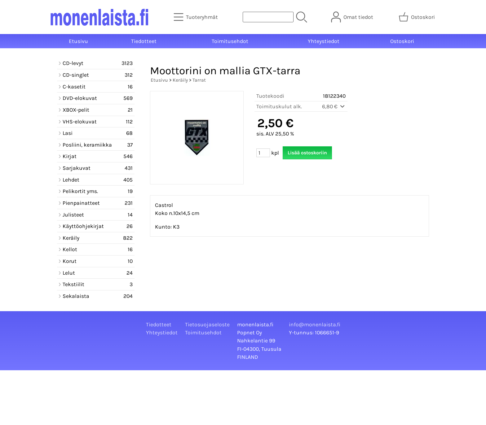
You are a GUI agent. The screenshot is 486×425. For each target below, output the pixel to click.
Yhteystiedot (323, 41)
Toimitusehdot (230, 41)
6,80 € (334, 106)
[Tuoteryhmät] (196, 17)
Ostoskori (402, 41)
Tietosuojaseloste (207, 324)
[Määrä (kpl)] (263, 152)
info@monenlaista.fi (314, 324)
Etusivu (78, 41)
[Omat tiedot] (352, 17)
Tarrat (199, 80)
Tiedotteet (144, 41)
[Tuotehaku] (268, 17)
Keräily (180, 80)
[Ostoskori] (417, 17)
